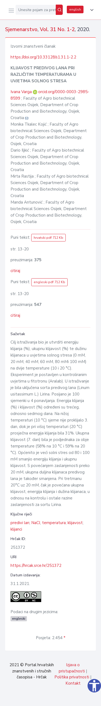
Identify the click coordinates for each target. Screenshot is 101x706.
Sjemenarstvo (21, 29)
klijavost (75, 522)
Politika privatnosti (71, 677)
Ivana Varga (22, 91)
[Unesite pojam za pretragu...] (35, 10)
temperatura (54, 522)
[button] (91, 10)
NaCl (35, 522)
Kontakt (73, 683)
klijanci (16, 529)
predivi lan (20, 522)
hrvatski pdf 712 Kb (48, 238)
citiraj (15, 270)
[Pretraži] (59, 10)
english (75, 9)
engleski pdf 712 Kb (49, 282)
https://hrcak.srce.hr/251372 (36, 565)
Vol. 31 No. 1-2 (57, 29)
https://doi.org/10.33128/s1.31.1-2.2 (43, 57)
